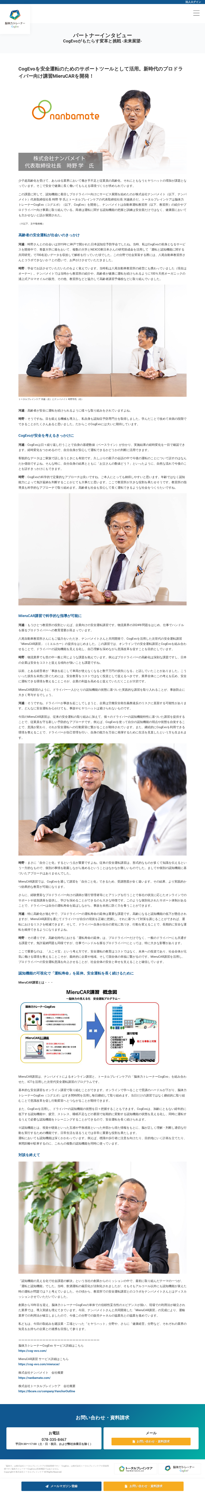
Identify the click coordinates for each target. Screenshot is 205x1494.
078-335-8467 (54, 1439)
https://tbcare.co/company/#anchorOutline (46, 1391)
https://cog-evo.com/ (32, 1351)
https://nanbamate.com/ (34, 1378)
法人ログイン (193, 1)
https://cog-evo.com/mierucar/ (39, 1364)
